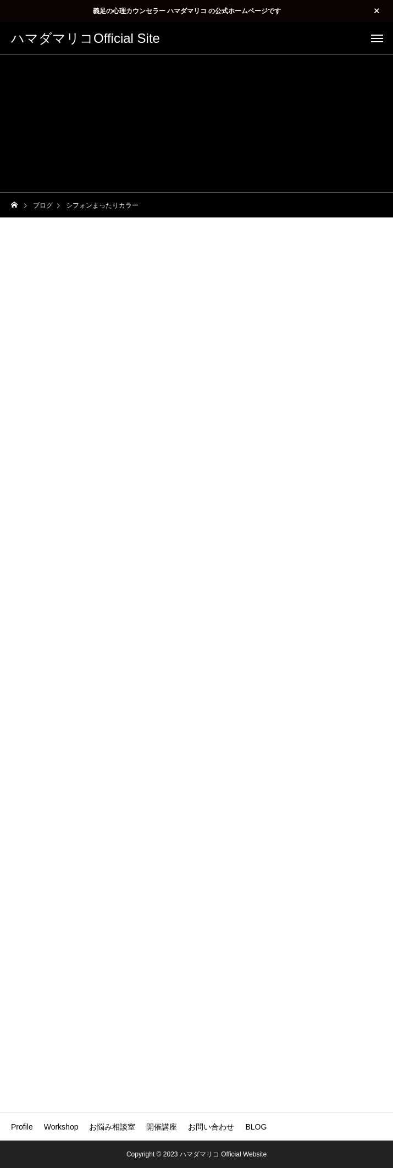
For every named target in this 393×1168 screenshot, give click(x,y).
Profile (22, 1126)
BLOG (256, 1126)
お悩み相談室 (112, 1126)
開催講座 (161, 1126)
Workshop (61, 1126)
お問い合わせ (211, 1126)
